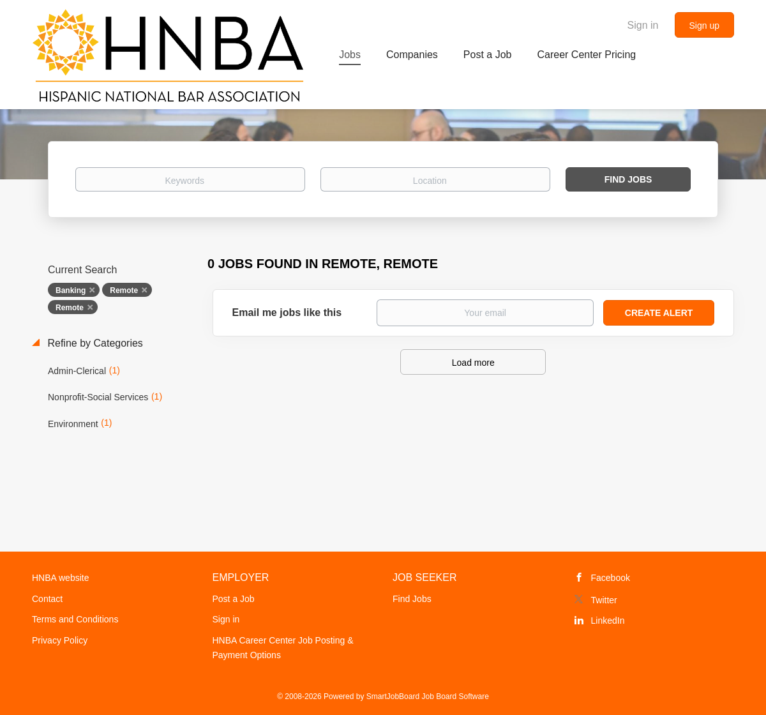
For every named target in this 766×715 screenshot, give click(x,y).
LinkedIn (608, 620)
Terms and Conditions (75, 619)
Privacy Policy (59, 640)
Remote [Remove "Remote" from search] (124, 290)
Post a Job (234, 599)
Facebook (610, 578)
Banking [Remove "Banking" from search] (71, 290)
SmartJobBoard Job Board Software (427, 696)
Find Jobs (628, 179)
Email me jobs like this (287, 312)
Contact (47, 599)
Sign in (643, 25)
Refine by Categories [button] (94, 343)
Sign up (704, 25)
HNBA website (60, 578)
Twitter (604, 600)
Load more (473, 363)
